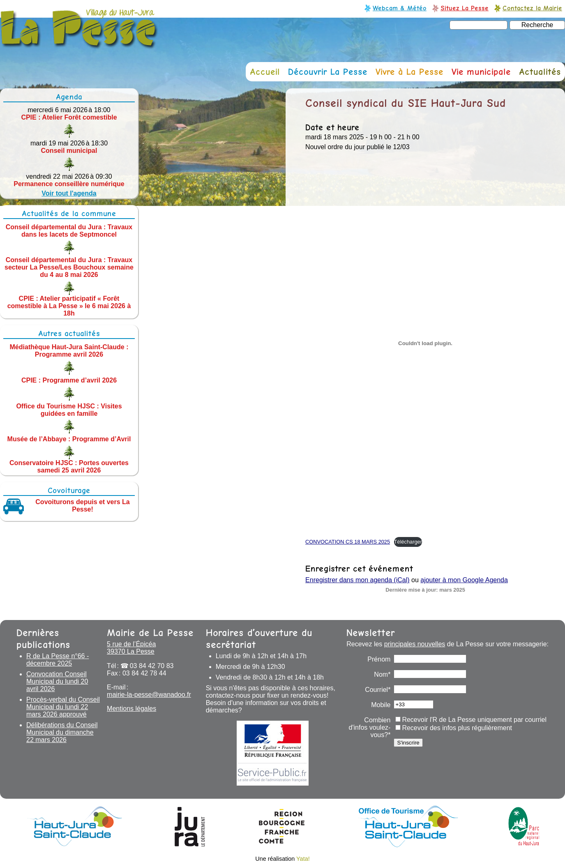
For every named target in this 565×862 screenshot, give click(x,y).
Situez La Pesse (464, 8)
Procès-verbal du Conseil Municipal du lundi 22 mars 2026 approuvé (63, 707)
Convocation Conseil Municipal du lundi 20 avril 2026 (57, 681)
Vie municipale (481, 71)
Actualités (540, 71)
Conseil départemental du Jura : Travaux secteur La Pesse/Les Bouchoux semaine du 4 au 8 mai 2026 (69, 267)
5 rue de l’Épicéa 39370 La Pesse (131, 648)
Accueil (265, 71)
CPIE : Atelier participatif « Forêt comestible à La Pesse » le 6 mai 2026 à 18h (69, 306)
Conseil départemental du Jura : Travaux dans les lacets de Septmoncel (69, 230)
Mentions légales (131, 708)
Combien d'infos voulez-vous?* (370, 727)
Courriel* (377, 689)
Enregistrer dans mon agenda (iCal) (357, 579)
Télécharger (408, 542)
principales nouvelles (414, 644)
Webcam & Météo (400, 8)
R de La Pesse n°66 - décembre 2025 (57, 659)
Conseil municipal (69, 150)
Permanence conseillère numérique (69, 183)
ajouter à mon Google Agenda (464, 579)
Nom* (382, 674)
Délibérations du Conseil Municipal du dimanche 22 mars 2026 (61, 732)
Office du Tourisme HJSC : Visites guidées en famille (69, 409)
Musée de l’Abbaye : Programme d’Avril (69, 439)
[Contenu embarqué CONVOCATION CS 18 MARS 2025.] (425, 343)
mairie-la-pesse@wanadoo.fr (149, 694)
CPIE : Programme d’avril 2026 (69, 380)
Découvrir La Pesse (327, 71)
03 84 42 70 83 (152, 665)
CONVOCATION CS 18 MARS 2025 (347, 542)
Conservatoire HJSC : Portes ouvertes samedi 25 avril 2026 (69, 466)
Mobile (380, 704)
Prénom (378, 659)
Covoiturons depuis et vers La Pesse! (82, 505)
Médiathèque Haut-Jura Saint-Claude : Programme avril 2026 (69, 350)
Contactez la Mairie (532, 8)
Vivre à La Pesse (409, 71)
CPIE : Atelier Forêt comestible (69, 117)
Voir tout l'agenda (69, 193)
